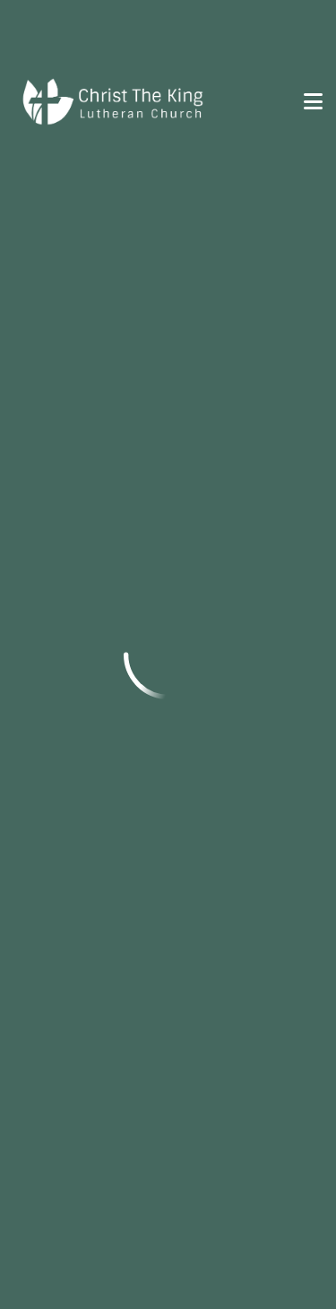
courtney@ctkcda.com (95, 609)
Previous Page (93, 201)
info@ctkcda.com (77, 383)
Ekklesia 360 (168, 1265)
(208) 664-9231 (68, 1077)
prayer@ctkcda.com (85, 1102)
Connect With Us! (99, 941)
